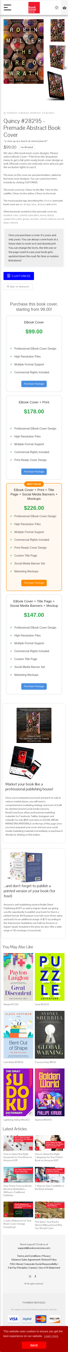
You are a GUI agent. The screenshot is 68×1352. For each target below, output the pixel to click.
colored (14, 222)
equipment (9, 218)
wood (43, 215)
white (54, 204)
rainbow (52, 218)
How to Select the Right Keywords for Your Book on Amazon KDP (17, 1157)
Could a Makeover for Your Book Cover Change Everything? (17, 1223)
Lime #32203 (42, 1004)
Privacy (46, 1255)
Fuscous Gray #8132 (45, 1062)
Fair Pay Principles (17, 1267)
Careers (33, 1267)
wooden (34, 218)
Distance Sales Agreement (26, 1259)
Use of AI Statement (49, 1267)
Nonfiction (12, 112)
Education (49, 112)
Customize (19, 276)
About (19, 1264)
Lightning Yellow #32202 (16, 1119)
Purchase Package (34, 383)
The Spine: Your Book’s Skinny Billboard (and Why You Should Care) (48, 1225)
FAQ (12, 1264)
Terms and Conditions (29, 1255)
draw (6, 222)
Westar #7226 (10, 1004)
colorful (23, 215)
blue (34, 204)
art (21, 204)
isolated (7, 215)
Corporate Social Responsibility (40, 1264)
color (15, 215)
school (43, 218)
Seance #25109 (43, 1119)
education (33, 215)
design (27, 204)
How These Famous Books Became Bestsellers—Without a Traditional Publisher (17, 1190)
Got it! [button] (34, 1345)
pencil (60, 218)
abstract (41, 204)
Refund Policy (49, 1259)
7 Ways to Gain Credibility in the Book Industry (49, 1187)
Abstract (24, 112)
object (50, 215)
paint (19, 218)
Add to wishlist (18, 286)
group (26, 218)
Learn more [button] (51, 1336)
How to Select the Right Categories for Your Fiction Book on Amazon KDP (49, 1157)
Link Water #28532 (13, 1062)
